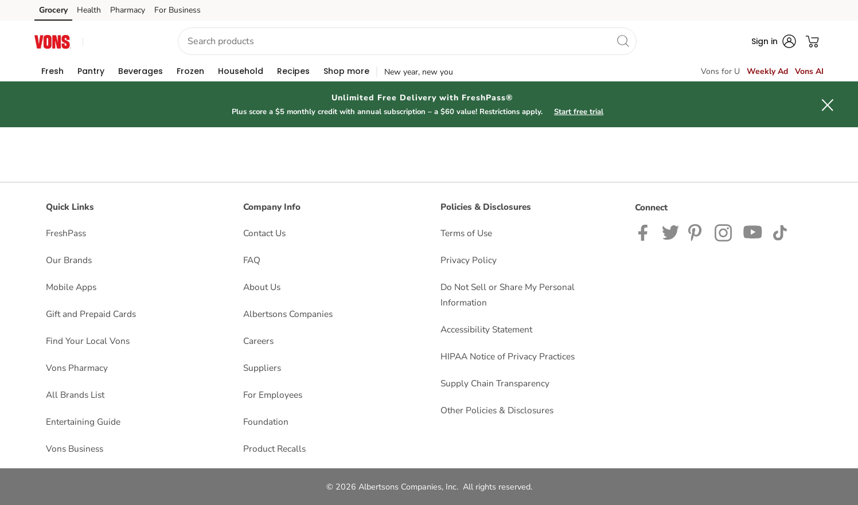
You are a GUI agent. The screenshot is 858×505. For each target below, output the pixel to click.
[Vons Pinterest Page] (696, 232)
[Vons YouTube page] (753, 232)
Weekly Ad (767, 71)
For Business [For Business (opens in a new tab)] (177, 10)
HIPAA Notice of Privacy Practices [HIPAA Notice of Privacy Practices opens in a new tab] (507, 356)
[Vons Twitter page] (670, 232)
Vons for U (720, 71)
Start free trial (578, 112)
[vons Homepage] (52, 41)
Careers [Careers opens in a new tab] (258, 341)
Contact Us (264, 233)
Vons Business (74, 449)
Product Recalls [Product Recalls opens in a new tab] (274, 449)
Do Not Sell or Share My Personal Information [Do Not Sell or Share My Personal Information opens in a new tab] (507, 294)
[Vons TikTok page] (780, 232)
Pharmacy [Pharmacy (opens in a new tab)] (127, 10)
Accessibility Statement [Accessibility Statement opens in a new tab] (486, 329)
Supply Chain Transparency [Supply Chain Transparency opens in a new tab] (494, 383)
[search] (623, 41)
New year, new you (418, 71)
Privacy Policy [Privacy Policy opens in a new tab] (468, 260)
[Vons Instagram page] (724, 232)
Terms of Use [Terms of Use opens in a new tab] (466, 233)
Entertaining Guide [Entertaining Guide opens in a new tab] (83, 422)
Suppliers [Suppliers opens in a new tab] (262, 368)
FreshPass (66, 233)
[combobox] (407, 41)
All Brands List (75, 395)
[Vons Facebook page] (645, 232)
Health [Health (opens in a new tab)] (89, 10)
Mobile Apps (71, 287)
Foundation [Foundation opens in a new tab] (265, 422)
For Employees (272, 395)
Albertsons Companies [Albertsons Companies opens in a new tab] (288, 314)
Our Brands (69, 260)
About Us (261, 287)
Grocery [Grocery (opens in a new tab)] (53, 10)
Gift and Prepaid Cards (91, 314)
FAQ (251, 260)
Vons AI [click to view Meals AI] (809, 71)
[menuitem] (52, 71)
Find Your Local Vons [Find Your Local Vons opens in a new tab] (88, 341)
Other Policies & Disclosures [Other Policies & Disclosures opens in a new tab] (496, 410)
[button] (119, 41)
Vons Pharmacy (77, 368)
